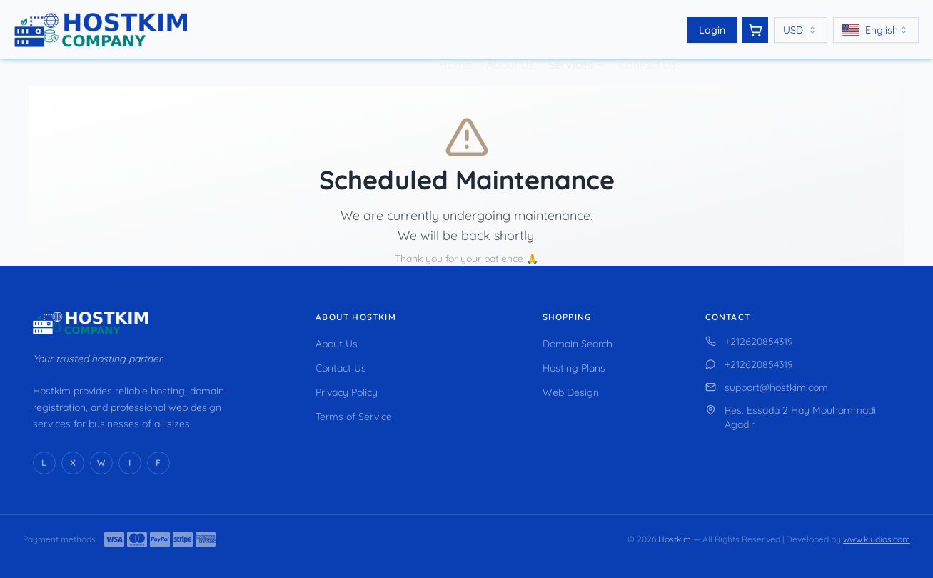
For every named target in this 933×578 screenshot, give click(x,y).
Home (455, 46)
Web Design (571, 392)
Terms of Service (354, 416)
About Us (510, 46)
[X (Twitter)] (72, 463)
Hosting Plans (574, 368)
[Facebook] (158, 463)
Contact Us (647, 46)
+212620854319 (749, 341)
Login (712, 30)
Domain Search (577, 343)
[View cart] (755, 30)
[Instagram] (129, 463)
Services (570, 46)
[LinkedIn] (44, 463)
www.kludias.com (876, 539)
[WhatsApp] (101, 463)
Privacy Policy (347, 392)
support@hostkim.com (766, 387)
